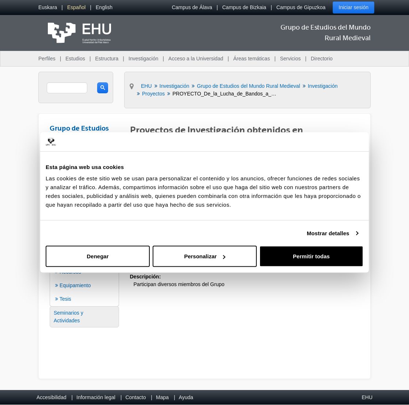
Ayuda (186, 397)
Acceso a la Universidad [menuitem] (195, 58)
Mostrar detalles (328, 233)
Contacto (135, 397)
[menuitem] (48, 7)
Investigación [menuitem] (143, 58)
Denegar (97, 256)
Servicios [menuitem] (290, 58)
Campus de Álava (192, 7)
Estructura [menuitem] (106, 58)
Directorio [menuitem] (322, 58)
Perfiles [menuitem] (47, 58)
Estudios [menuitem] (75, 58)
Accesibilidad (51, 397)
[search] (67, 87)
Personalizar (204, 256)
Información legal (95, 397)
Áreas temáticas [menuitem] (251, 58)
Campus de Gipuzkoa (301, 7)
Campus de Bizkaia (244, 7)
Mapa (162, 397)
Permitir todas (311, 256)
